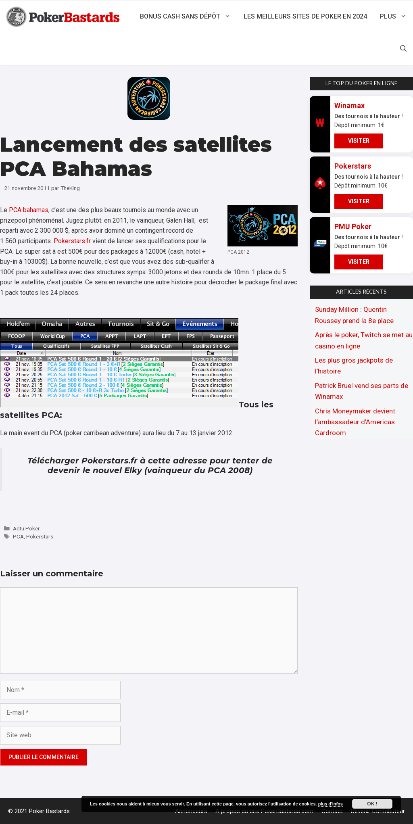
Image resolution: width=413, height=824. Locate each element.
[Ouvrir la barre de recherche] (403, 49)
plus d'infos (330, 803)
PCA (18, 536)
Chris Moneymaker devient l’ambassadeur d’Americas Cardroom (355, 422)
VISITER (358, 141)
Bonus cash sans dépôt (188, 16)
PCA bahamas (28, 210)
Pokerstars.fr (72, 241)
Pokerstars (39, 536)
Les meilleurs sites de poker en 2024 (305, 16)
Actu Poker (26, 528)
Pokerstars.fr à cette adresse (144, 460)
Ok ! (372, 804)
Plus (396, 16)
